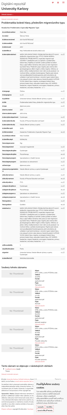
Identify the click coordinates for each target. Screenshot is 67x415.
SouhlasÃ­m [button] (40, 407)
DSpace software (6, 409)
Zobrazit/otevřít (40, 287)
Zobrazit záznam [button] (7, 14)
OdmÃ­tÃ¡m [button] (49, 407)
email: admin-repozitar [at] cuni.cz (25, 381)
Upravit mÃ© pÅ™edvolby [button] (45, 410)
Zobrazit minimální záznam (9, 19)
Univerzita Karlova (12, 379)
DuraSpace (30, 409)
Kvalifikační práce (10, 369)
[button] (53, 2)
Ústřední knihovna (24, 379)
